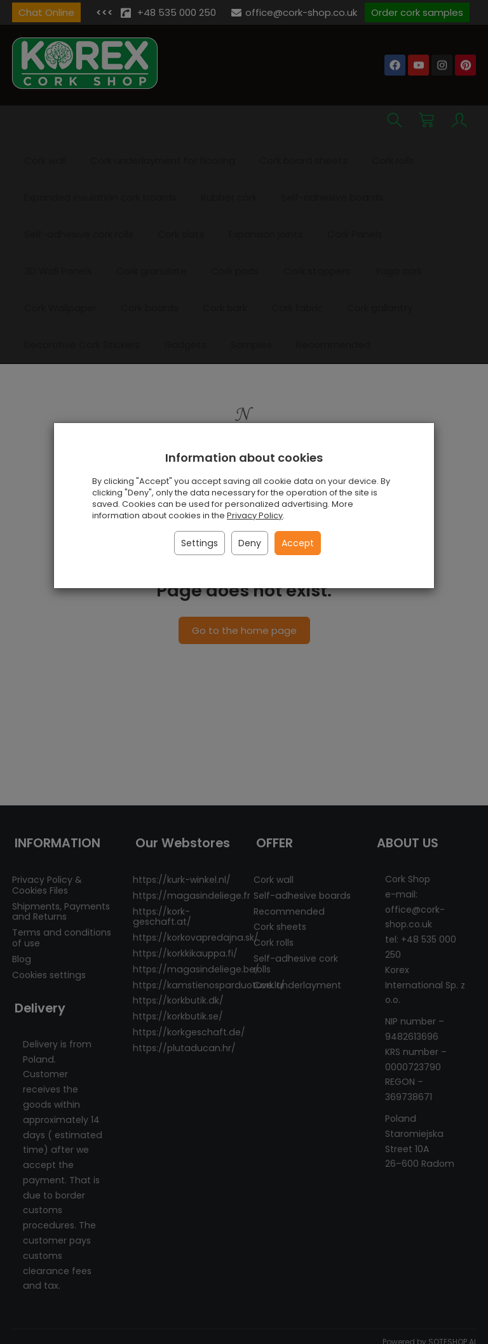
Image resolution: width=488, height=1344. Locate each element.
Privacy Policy (255, 515)
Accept (297, 543)
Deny (249, 543)
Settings (199, 543)
